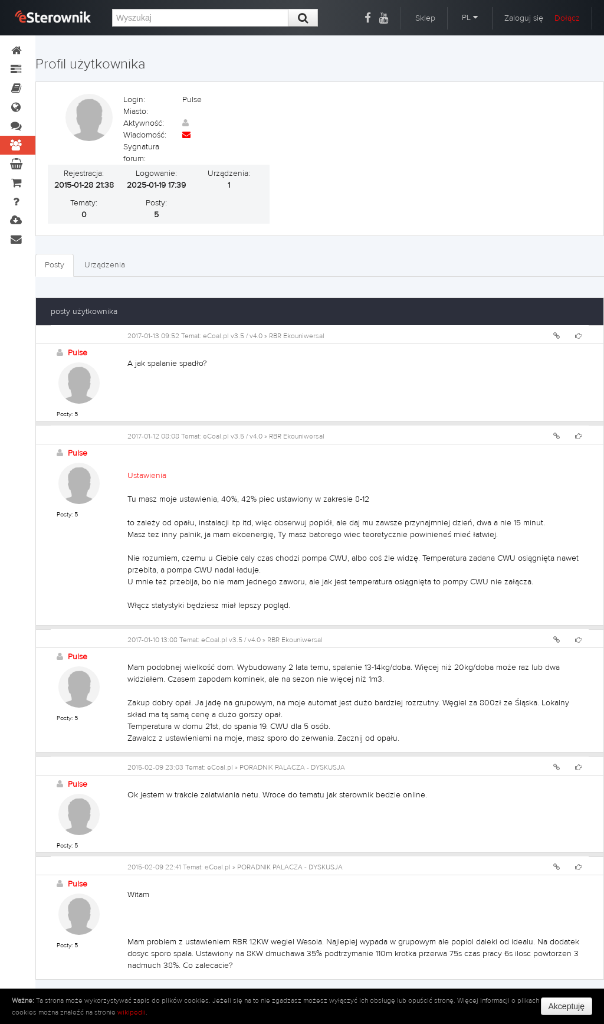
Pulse (77, 353)
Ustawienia (146, 475)
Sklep (425, 18)
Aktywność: (143, 123)
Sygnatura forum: (141, 153)
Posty (54, 265)
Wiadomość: (144, 135)
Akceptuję (567, 1006)
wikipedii (131, 1012)
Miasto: (135, 111)
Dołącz (567, 18)
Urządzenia (104, 265)
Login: (134, 99)
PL (470, 17)
